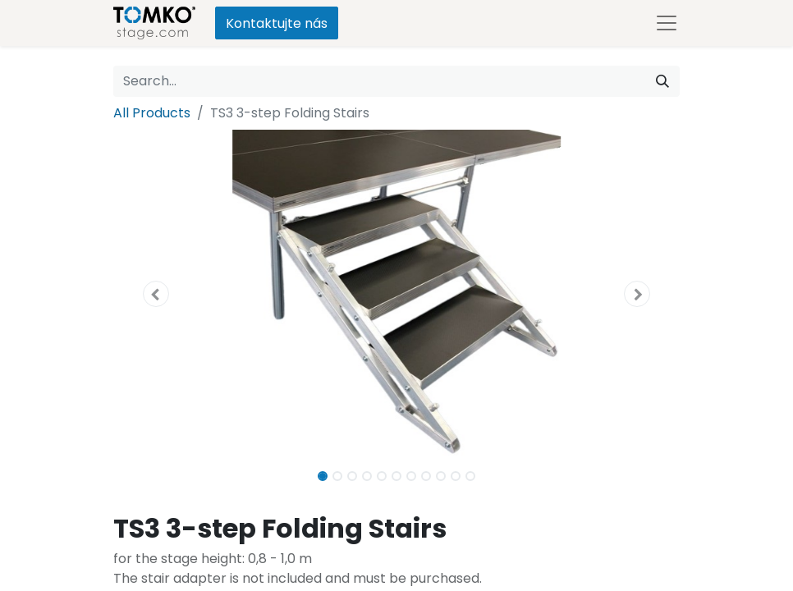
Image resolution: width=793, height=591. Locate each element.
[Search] (662, 81)
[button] (156, 294)
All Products (151, 112)
